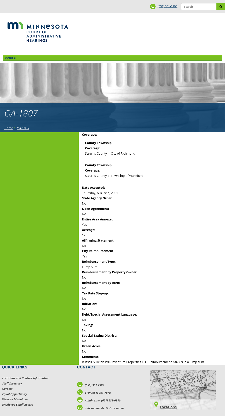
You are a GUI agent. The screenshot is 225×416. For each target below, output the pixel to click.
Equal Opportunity (14, 394)
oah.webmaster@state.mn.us (100, 408)
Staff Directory (12, 383)
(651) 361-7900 (168, 6)
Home (8, 128)
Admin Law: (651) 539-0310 (99, 400)
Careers (7, 389)
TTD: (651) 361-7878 (94, 393)
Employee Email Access (17, 405)
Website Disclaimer (15, 399)
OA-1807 (23, 128)
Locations (168, 407)
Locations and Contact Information (25, 378)
